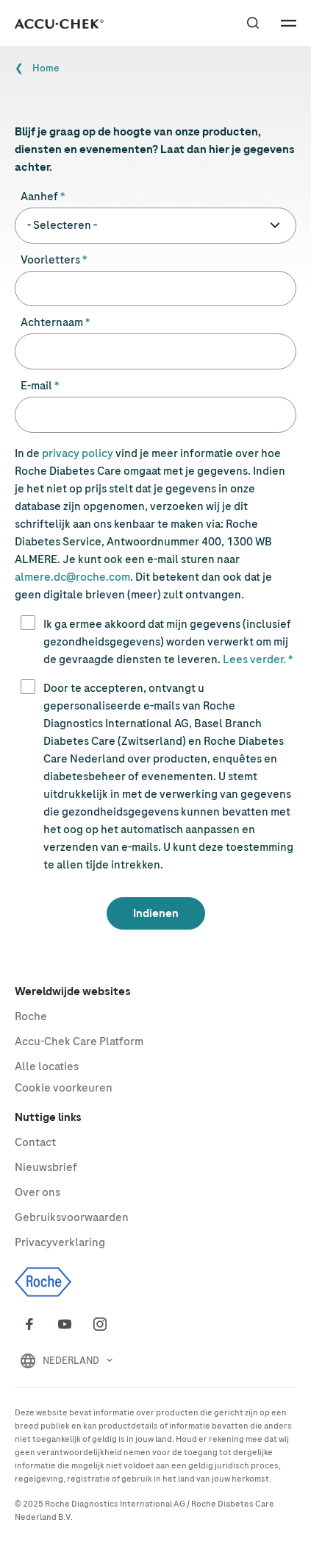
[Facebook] (29, 1324)
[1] (28, 622)
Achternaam (52, 322)
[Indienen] (156, 913)
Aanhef (39, 196)
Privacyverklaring (60, 1242)
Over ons (37, 1192)
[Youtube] (64, 1324)
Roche (31, 1016)
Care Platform (79, 1041)
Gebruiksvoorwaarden (72, 1217)
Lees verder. (254, 659)
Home (46, 68)
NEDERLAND (71, 1361)
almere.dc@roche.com (72, 577)
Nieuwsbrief (46, 1167)
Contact (35, 1142)
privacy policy (77, 453)
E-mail (36, 386)
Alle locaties (47, 1066)
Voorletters (50, 260)
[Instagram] (100, 1324)
